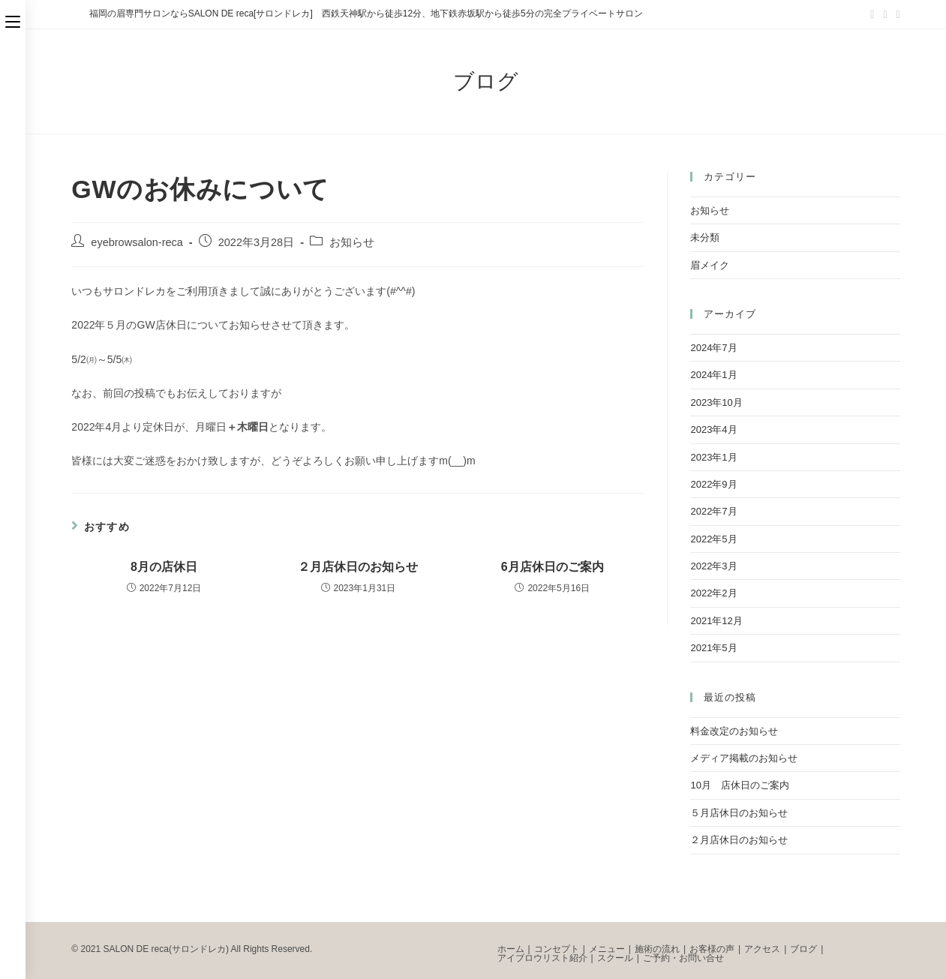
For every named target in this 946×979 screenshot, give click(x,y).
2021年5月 (713, 647)
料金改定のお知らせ (734, 731)
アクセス (762, 949)
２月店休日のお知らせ (358, 566)
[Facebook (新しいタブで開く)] (884, 14)
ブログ (803, 949)
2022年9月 (713, 484)
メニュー (607, 949)
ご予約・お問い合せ (683, 958)
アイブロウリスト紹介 (542, 958)
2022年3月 (713, 566)
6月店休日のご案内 (552, 566)
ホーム (510, 949)
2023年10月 (716, 402)
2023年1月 (713, 457)
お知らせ (351, 242)
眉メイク (709, 265)
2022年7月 (713, 511)
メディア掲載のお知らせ (743, 758)
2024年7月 (713, 347)
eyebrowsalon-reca (137, 242)
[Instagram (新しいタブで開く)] (896, 14)
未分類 (704, 237)
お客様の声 (711, 949)
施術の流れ (657, 949)
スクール (615, 958)
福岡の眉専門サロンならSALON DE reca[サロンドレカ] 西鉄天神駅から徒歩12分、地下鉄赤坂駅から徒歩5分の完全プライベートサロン (366, 13)
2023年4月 (713, 429)
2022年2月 (713, 593)
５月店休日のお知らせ (739, 812)
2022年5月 (713, 539)
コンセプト (556, 949)
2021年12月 (716, 620)
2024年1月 (713, 374)
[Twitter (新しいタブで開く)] (872, 14)
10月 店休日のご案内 (739, 785)
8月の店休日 (164, 566)
